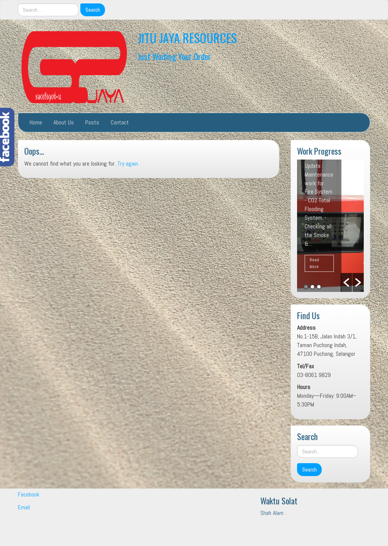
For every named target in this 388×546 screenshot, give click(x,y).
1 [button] (306, 286)
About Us (63, 122)
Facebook (28, 494)
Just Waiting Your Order (174, 56)
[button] (346, 282)
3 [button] (318, 286)
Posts (92, 122)
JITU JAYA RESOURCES (187, 38)
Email (24, 507)
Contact (120, 122)
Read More (314, 263)
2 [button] (312, 286)
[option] (330, 226)
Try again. (128, 164)
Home (36, 122)
